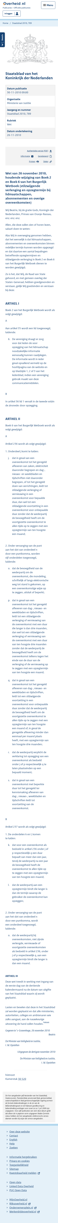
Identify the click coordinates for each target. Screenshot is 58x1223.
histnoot (46, 1022)
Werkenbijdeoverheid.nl (22, 1211)
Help (12, 1143)
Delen (47, 161)
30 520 (22, 1079)
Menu (50, 5)
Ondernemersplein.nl (21, 1207)
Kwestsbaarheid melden (22, 1173)
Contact (13, 1135)
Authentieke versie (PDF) (39, 151)
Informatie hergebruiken (23, 1157)
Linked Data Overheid (21, 1186)
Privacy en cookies (19, 1161)
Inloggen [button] (8, 13)
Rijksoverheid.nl (18, 1203)
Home (5, 23)
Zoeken (13, 1147)
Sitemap (14, 1169)
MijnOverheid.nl (18, 1199)
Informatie (27, 156)
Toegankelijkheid (18, 1165)
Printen (34, 161)
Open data (15, 1182)
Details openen (2, 39)
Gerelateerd (45, 156)
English (13, 1139)
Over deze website (19, 1131)
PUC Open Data (18, 1190)
